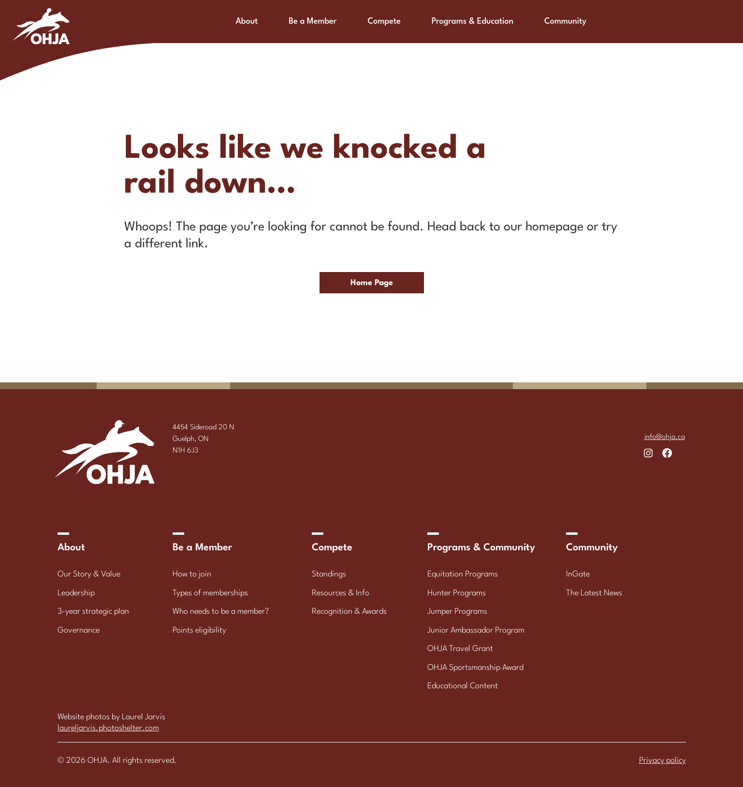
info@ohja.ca (664, 437)
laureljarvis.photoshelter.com (108, 728)
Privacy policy (662, 761)
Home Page (371, 283)
